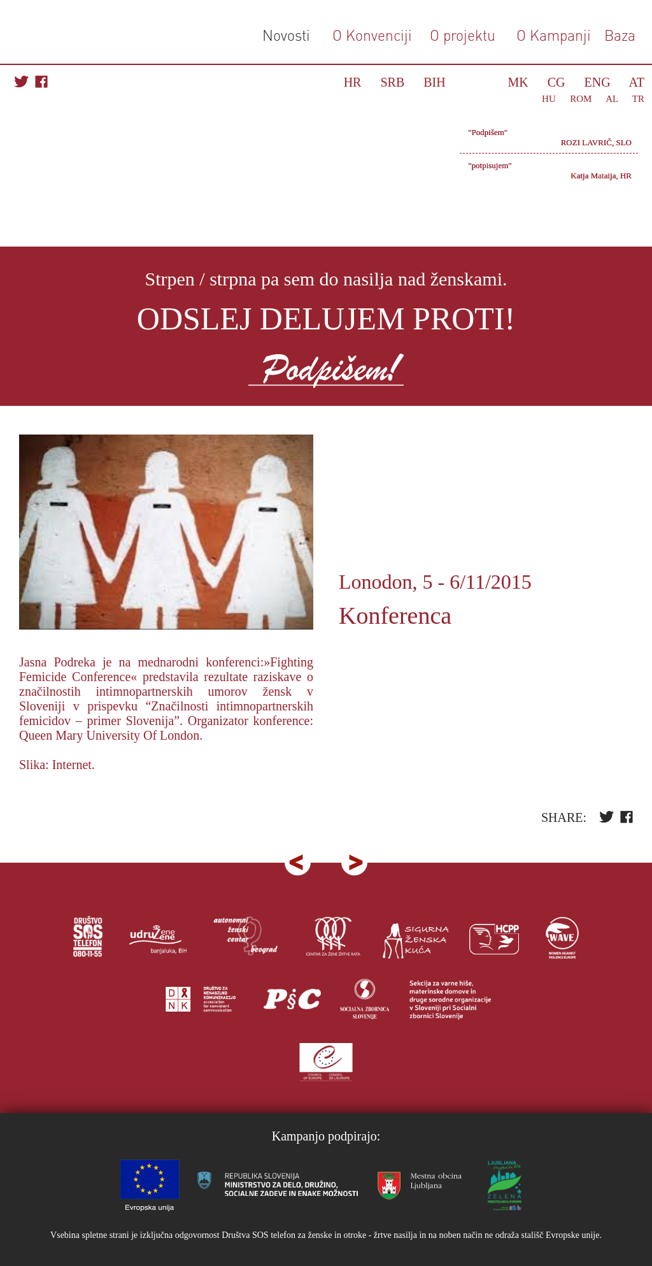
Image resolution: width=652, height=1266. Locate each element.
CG (556, 82)
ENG (598, 82)
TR (638, 99)
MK (518, 82)
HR (353, 82)
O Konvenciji (372, 34)
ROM (581, 99)
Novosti (286, 34)
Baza (617, 34)
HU (549, 99)
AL (612, 99)
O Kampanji (553, 34)
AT (636, 82)
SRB (392, 82)
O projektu (462, 34)
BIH (434, 82)
